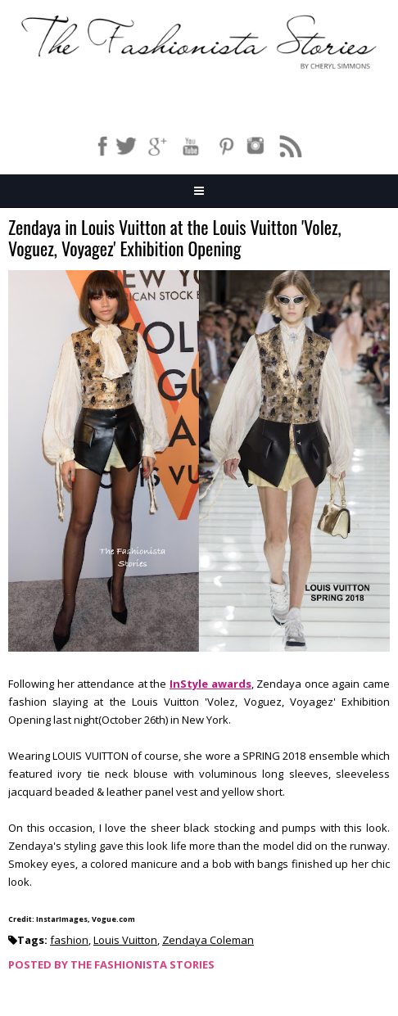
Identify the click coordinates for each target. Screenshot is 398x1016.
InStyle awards (210, 683)
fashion (69, 939)
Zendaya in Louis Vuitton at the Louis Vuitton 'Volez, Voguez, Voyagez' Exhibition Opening (174, 238)
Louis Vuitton (125, 939)
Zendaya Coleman (208, 939)
